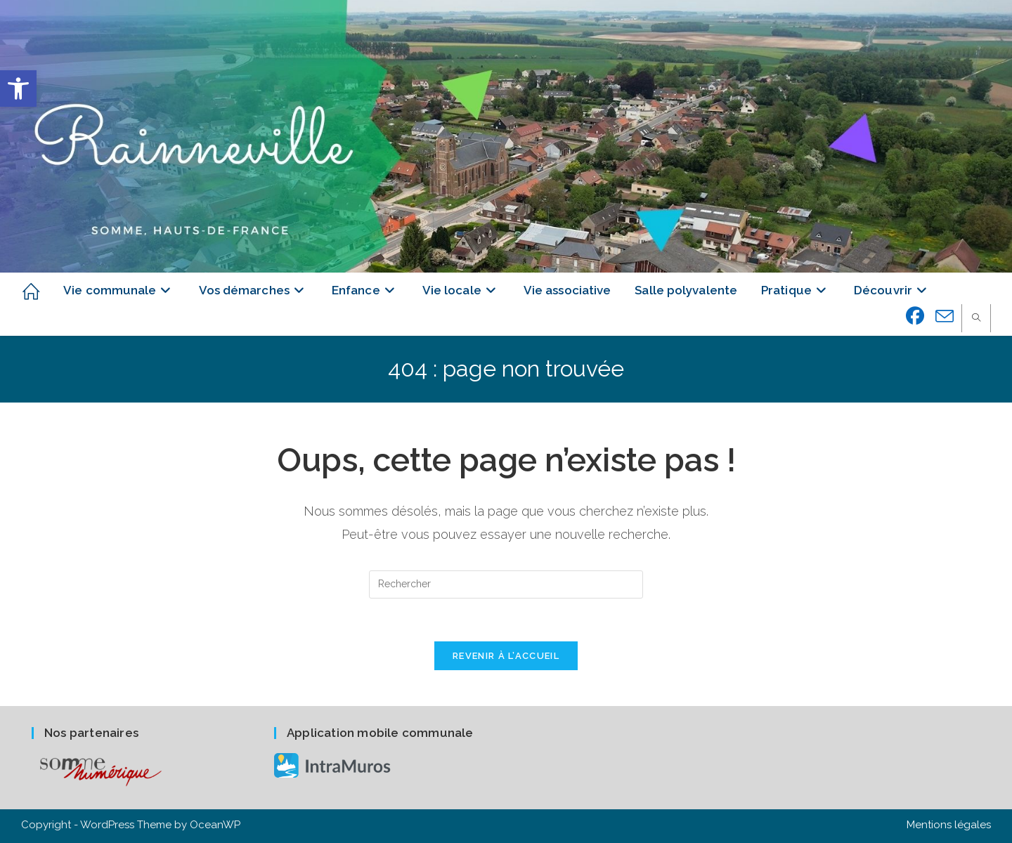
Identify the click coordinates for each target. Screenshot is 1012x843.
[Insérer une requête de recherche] (506, 584)
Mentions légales (949, 824)
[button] (18, 88)
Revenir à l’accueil (506, 656)
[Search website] (976, 319)
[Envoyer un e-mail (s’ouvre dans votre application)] (944, 317)
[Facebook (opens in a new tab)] (915, 316)
